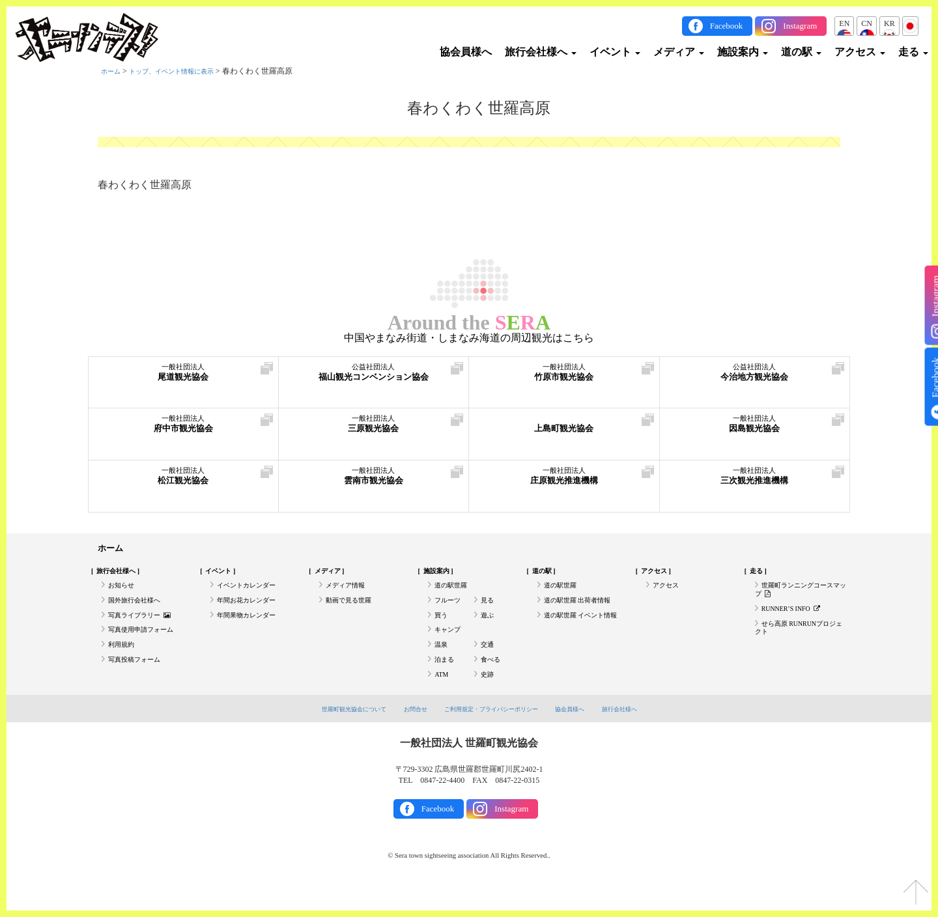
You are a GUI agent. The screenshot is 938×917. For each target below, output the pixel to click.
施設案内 (742, 51)
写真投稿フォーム (139, 681)
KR (889, 23)
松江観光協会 (183, 481)
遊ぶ (488, 627)
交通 (488, 663)
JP (910, 23)
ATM (442, 699)
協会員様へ (466, 51)
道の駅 (801, 51)
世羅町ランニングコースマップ (797, 597)
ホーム (112, 71)
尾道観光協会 (183, 378)
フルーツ (450, 609)
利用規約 (123, 663)
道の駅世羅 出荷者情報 (584, 609)
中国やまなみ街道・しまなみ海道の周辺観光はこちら (469, 338)
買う (442, 627)
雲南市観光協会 (374, 481)
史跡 (488, 699)
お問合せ (405, 735)
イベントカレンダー (252, 592)
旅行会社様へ (540, 51)
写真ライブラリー (145, 627)
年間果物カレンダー (252, 627)
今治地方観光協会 (755, 378)
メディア (678, 51)
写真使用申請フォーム (147, 645)
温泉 (442, 663)
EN (844, 23)
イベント (615, 51)
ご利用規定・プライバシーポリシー (493, 735)
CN (866, 23)
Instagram (800, 26)
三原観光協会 (374, 429)
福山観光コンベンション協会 (374, 378)
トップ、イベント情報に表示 (183, 71)
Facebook (726, 26)
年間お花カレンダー (252, 609)
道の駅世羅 (454, 592)
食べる (492, 681)
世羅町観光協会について (333, 735)
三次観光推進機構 (755, 481)
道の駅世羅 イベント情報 (580, 633)
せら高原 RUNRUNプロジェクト (799, 643)
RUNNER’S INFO (796, 620)
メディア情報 (349, 592)
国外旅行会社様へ (139, 609)
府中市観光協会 (183, 429)
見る (488, 609)
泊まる (446, 681)
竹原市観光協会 (564, 378)
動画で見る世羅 (353, 609)
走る (913, 51)
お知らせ (123, 592)
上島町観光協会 (564, 429)
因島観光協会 (755, 429)
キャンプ (450, 645)
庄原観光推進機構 (564, 481)
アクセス (859, 51)
